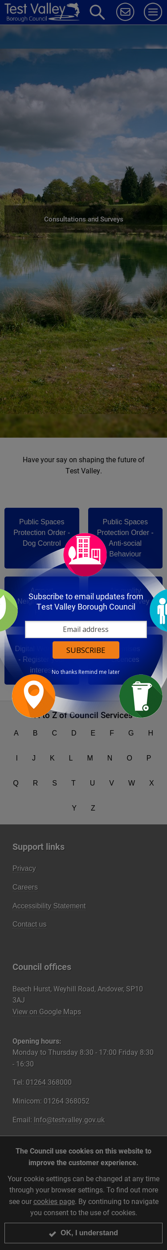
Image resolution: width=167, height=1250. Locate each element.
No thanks (64, 672)
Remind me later (99, 672)
